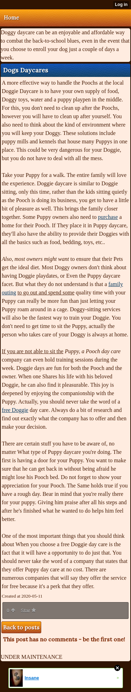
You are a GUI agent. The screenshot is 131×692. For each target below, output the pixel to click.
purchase (108, 217)
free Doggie (15, 410)
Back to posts (21, 627)
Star (28, 610)
